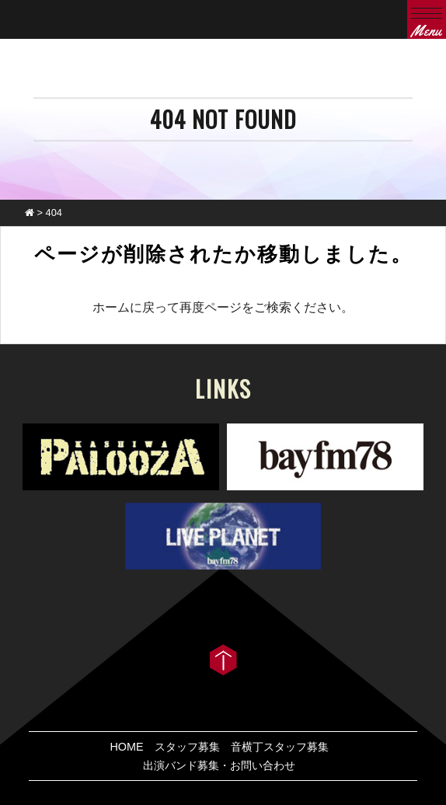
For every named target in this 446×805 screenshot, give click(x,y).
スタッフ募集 (187, 747)
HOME (126, 747)
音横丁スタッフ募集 (280, 747)
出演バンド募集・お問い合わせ (219, 765)
